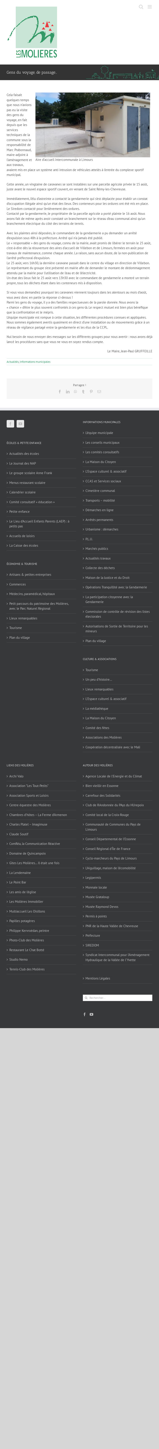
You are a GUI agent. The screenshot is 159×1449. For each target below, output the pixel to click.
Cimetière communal (100, 491)
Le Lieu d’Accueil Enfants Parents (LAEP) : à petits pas (39, 523)
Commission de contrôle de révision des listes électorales (117, 614)
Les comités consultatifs (102, 452)
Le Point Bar (17, 882)
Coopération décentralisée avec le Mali (112, 747)
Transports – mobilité (100, 500)
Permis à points (96, 916)
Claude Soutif (18, 834)
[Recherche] (86, 998)
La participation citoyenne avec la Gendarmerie (109, 599)
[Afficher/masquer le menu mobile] (150, 6)
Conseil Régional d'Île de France (107, 849)
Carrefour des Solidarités (102, 795)
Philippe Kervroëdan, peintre (29, 931)
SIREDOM (92, 945)
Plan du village (19, 637)
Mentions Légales (97, 978)
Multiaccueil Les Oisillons (27, 911)
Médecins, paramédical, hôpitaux (32, 594)
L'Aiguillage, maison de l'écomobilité (110, 868)
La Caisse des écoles (23, 545)
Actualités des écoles (24, 453)
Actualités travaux (98, 558)
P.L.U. (89, 539)
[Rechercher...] (117, 998)
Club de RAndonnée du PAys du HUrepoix (114, 805)
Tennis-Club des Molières (27, 969)
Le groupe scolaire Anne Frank (30, 473)
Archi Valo (16, 776)
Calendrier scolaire (22, 492)
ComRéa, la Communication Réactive (34, 844)
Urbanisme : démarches (101, 529)
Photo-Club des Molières (26, 940)
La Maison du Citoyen (100, 462)
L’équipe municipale (99, 433)
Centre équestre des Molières (30, 805)
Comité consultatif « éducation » (32, 502)
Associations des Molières (103, 737)
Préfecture (92, 935)
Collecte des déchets (100, 568)
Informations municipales (35, 362)
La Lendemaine (20, 873)
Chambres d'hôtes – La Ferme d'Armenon (38, 815)
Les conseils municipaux (102, 442)
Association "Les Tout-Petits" (28, 786)
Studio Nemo (18, 959)
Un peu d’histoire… (98, 679)
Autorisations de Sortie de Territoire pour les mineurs (116, 628)
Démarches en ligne (99, 510)
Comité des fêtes (97, 728)
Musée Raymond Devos (101, 907)
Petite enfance (19, 511)
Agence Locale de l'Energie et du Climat (113, 776)
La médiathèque (96, 708)
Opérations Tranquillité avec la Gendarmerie (116, 587)
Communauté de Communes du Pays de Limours (113, 827)
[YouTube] (20, 424)
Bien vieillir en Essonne (101, 786)
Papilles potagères (22, 921)
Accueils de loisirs (22, 536)
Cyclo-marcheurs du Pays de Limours (111, 858)
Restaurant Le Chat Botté (26, 950)
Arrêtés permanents (99, 520)
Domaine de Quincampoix (27, 853)
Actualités (13, 362)
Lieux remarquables (23, 618)
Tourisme (15, 628)
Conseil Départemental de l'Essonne (110, 839)
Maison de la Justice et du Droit (107, 578)
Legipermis (93, 877)
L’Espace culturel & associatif (105, 471)
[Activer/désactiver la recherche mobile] (141, 6)
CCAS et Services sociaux (103, 481)
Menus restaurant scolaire (27, 483)
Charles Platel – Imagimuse (28, 824)
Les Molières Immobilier (26, 901)
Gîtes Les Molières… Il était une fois (34, 863)
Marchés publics (96, 548)
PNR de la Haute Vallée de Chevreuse (111, 926)
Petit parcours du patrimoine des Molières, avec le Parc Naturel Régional (38, 606)
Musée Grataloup (97, 897)
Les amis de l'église (22, 892)
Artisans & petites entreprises (30, 574)
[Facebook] (10, 424)
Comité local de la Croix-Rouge (107, 815)
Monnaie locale (96, 887)
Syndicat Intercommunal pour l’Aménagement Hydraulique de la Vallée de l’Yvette (117, 957)
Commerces (17, 584)
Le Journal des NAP (22, 463)
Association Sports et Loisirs (28, 795)
